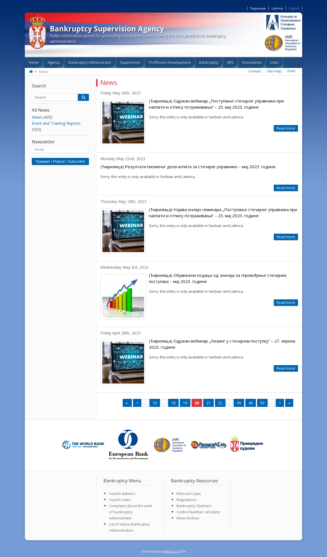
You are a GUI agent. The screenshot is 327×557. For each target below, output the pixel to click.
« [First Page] (127, 402)
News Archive (187, 518)
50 (262, 402)
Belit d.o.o (170, 551)
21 (208, 402)
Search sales (120, 499)
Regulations (186, 499)
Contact (254, 71)
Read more (286, 128)
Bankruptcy (209, 62)
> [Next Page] (280, 402)
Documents (251, 62)
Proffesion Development (170, 62)
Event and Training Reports (56, 123)
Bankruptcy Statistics (194, 505)
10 (154, 402)
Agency (54, 62)
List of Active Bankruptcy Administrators (129, 527)
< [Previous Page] (137, 402)
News (37, 117)
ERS (230, 62)
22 (220, 402)
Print (291, 71)
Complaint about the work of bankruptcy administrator (130, 512)
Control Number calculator (198, 511)
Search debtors (122, 493)
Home (34, 62)
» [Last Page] (289, 402)
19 (185, 402)
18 (173, 402)
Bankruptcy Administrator (90, 62)
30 (239, 402)
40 (250, 402)
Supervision (130, 62)
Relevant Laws (188, 493)
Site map (274, 71)
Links (274, 62)
